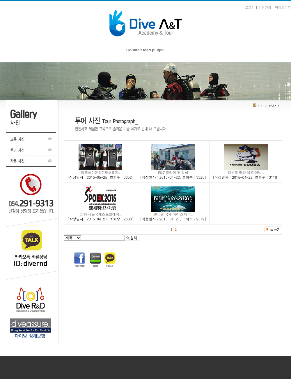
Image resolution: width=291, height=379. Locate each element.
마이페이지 (283, 7)
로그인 (250, 7)
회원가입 (264, 7)
